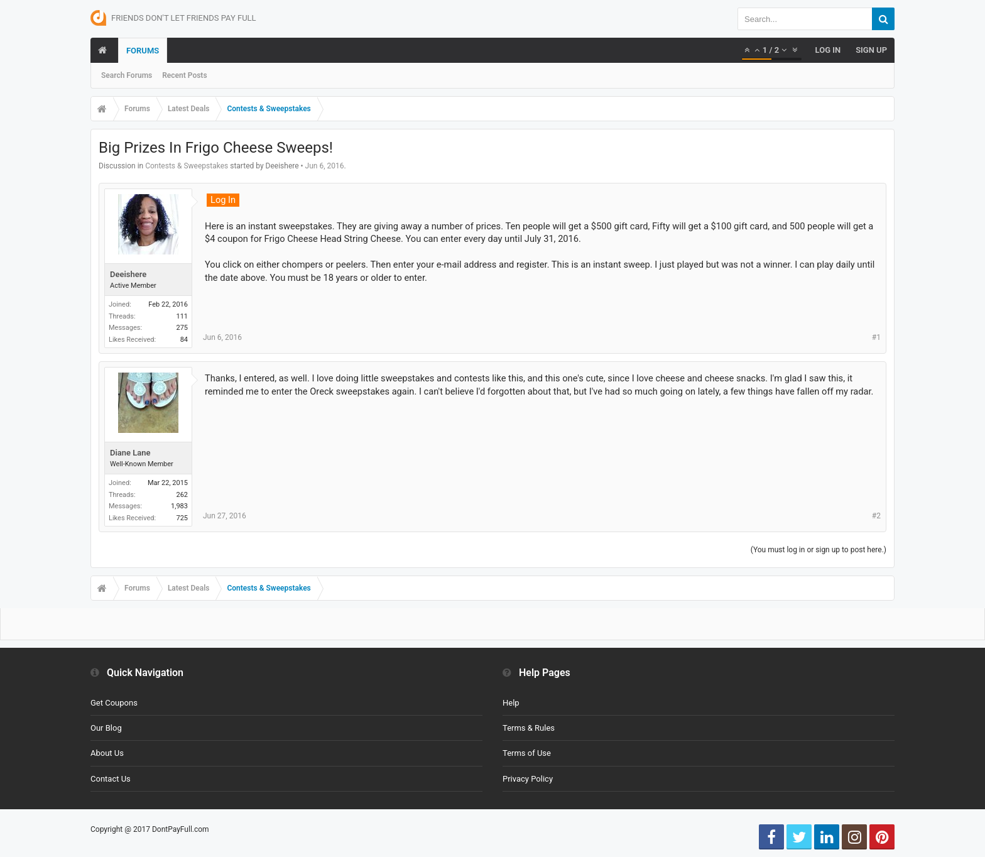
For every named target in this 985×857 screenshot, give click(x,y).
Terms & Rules (529, 728)
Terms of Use (527, 753)
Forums (142, 50)
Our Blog (106, 728)
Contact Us (110, 778)
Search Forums (126, 75)
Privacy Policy (528, 778)
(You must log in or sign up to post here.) (818, 549)
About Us (107, 753)
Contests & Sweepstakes (186, 165)
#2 (876, 515)
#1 (876, 337)
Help (511, 702)
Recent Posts (184, 75)
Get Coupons (114, 702)
